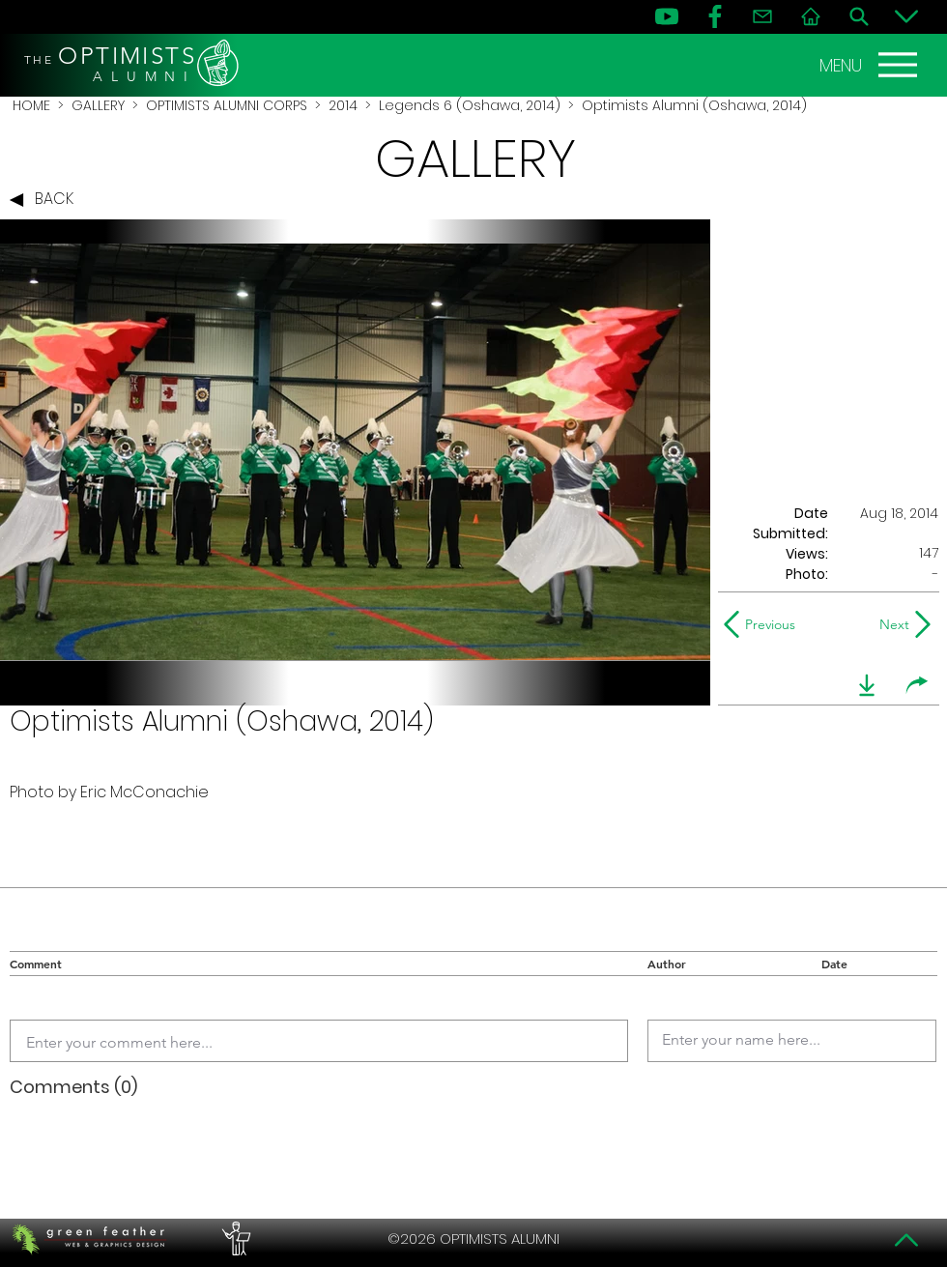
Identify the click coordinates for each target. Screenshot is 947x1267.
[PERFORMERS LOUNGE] (234, 1239)
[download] (866, 685)
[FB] (715, 16)
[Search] (859, 16)
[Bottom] (906, 16)
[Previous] (764, 624)
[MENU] (870, 65)
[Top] (906, 1239)
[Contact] (762, 16)
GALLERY (98, 105)
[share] (917, 685)
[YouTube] (666, 16)
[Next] (890, 624)
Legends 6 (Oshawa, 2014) (469, 105)
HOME (31, 105)
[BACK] (46, 200)
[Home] (810, 16)
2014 (343, 105)
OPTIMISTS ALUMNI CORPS (226, 105)
